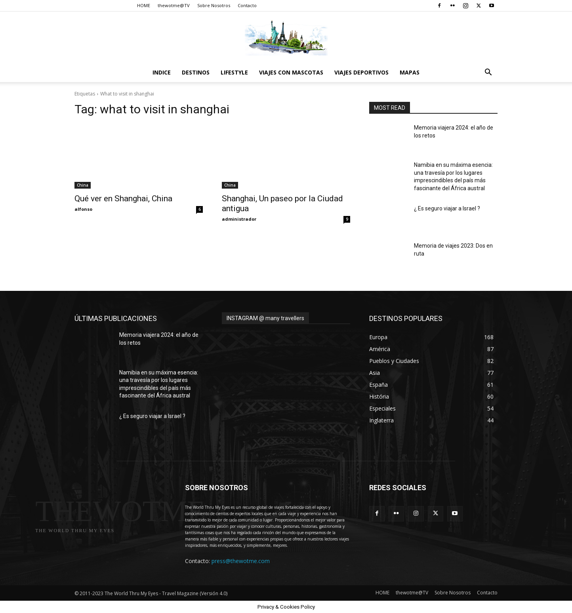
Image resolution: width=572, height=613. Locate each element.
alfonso (83, 209)
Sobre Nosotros (213, 5)
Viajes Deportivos (361, 72)
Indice (162, 72)
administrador (239, 219)
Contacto (247, 5)
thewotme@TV (174, 5)
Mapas (409, 72)
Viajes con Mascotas (291, 72)
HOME (143, 5)
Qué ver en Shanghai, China (123, 198)
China (82, 185)
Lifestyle (234, 72)
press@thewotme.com (241, 561)
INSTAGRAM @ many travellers (265, 318)
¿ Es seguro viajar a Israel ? (447, 208)
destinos (196, 72)
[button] (488, 73)
